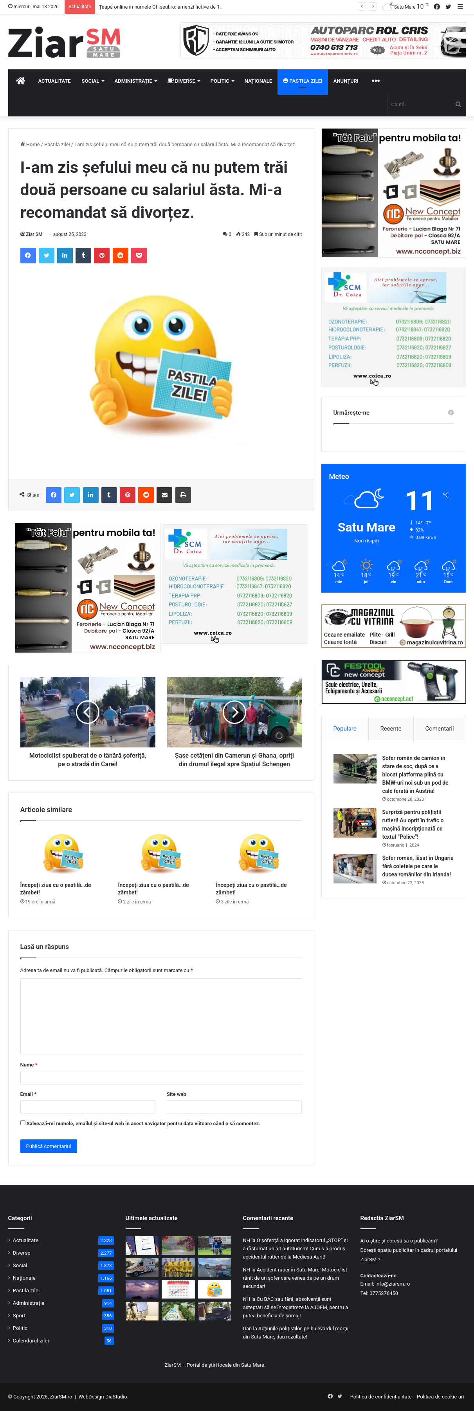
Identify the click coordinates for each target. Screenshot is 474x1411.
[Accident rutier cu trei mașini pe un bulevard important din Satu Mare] (214, 1267)
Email (28, 1094)
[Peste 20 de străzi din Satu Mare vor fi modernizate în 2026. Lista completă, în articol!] (214, 1311)
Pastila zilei (303, 81)
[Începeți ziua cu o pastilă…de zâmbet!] (63, 853)
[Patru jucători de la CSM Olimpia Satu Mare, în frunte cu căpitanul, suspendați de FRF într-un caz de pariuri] (178, 1267)
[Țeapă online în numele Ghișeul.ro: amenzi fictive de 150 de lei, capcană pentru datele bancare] (142, 1245)
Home (30, 144)
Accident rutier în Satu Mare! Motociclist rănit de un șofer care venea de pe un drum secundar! (295, 1278)
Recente (391, 728)
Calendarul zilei (31, 1340)
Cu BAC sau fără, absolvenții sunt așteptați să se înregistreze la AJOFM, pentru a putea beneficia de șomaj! (295, 1307)
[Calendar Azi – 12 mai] (178, 1289)
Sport (19, 1315)
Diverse (181, 81)
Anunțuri (346, 81)
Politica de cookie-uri (440, 1397)
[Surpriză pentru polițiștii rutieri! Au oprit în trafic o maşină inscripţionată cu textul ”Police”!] (355, 823)
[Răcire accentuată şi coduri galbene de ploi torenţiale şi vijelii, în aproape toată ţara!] (178, 1245)
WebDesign (91, 1397)
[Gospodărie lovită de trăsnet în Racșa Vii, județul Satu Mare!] (142, 1289)
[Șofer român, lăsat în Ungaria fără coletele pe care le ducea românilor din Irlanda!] (355, 868)
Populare (344, 728)
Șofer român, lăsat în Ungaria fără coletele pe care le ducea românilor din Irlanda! (418, 866)
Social (90, 81)
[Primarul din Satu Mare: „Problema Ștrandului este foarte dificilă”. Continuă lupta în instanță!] (178, 1311)
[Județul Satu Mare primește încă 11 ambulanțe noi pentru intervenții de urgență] (142, 1267)
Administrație (133, 81)
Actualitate (54, 81)
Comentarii (439, 728)
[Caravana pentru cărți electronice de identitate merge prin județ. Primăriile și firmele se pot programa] (142, 1311)
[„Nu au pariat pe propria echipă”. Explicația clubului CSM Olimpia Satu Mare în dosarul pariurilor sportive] (214, 1245)
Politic (220, 81)
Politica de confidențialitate (381, 1397)
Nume (29, 1065)
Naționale (258, 81)
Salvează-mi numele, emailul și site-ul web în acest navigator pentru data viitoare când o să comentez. (143, 1123)
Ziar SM (34, 234)
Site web (176, 1094)
